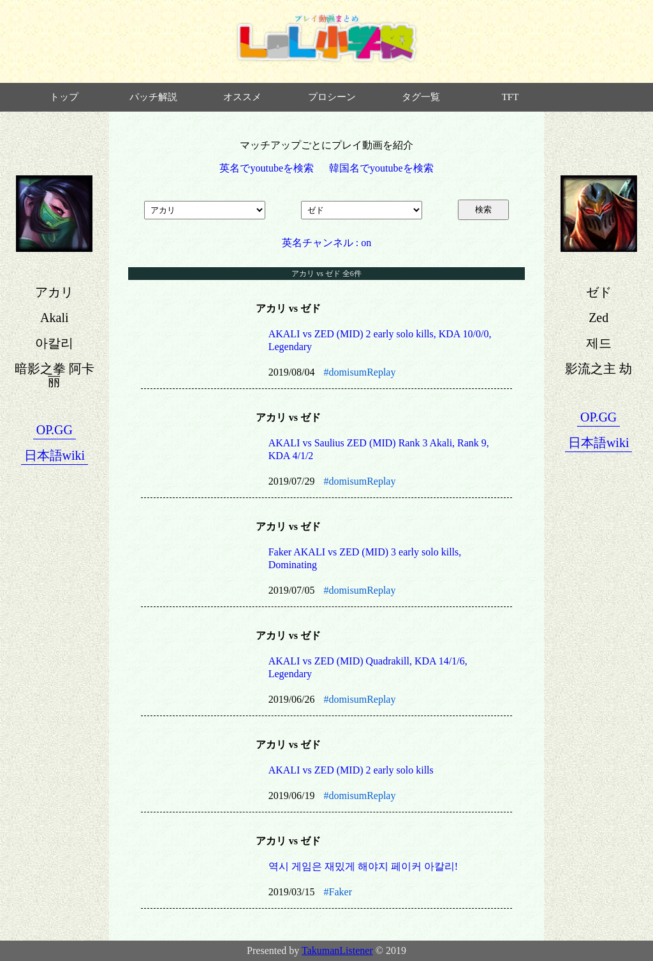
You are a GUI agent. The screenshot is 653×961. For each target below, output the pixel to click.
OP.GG (54, 430)
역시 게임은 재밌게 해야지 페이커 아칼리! (363, 866)
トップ (64, 97)
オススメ (242, 97)
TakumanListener (337, 950)
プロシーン (332, 97)
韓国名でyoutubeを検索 (381, 168)
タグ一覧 (421, 97)
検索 (483, 209)
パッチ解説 (153, 97)
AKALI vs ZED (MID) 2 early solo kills (351, 770)
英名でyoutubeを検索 (266, 168)
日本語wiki (54, 455)
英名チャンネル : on (326, 242)
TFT (510, 97)
